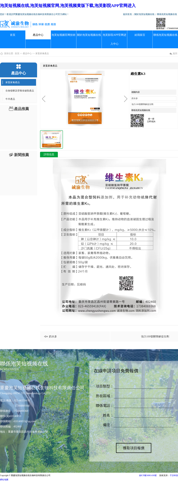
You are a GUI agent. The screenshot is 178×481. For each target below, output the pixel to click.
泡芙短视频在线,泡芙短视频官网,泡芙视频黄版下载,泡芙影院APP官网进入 (68, 5)
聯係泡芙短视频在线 (167, 14)
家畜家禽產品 (42, 53)
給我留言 (140, 34)
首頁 (12, 34)
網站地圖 (4, 479)
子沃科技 (174, 475)
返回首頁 (127, 14)
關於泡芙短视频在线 (144, 14)
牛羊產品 (10, 99)
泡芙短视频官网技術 (63, 34)
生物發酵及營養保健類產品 (19, 90)
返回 (175, 53)
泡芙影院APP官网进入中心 (114, 39)
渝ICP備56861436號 (148, 475)
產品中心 (38, 34)
